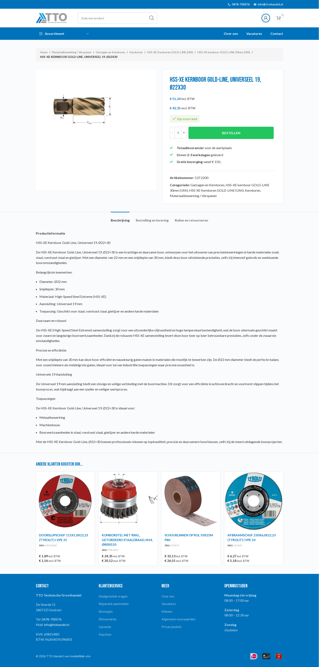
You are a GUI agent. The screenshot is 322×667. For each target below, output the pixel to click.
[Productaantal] (178, 133)
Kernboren (136, 52)
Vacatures (169, 604)
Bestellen (231, 133)
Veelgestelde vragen (113, 596)
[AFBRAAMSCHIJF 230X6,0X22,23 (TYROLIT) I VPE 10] (253, 501)
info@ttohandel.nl (270, 4)
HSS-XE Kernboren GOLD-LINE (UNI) (170, 52)
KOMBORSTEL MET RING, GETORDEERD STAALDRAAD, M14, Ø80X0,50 (127, 539)
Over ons (168, 596)
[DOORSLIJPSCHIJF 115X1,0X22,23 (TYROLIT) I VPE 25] (65, 501)
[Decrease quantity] (172, 133)
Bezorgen (106, 611)
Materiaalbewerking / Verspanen (71, 52)
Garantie (105, 627)
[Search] (117, 18)
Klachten (105, 634)
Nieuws (167, 611)
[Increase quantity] (183, 133)
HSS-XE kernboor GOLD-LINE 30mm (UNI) (223, 52)
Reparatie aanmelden (114, 604)
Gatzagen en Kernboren (110, 52)
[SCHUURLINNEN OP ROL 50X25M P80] (191, 501)
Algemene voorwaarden (178, 619)
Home (43, 52)
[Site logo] (51, 17)
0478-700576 (241, 4)
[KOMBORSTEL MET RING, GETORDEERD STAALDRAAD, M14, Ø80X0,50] (128, 501)
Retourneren (107, 619)
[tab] (120, 218)
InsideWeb (77, 656)
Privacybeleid (171, 627)
